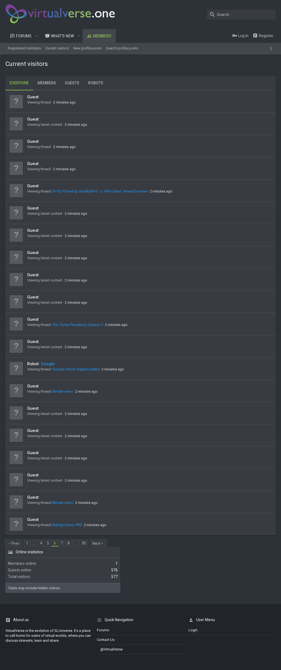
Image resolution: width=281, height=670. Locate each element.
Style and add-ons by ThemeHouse (35, 652)
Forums (103, 583)
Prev (16, 543)
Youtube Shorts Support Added (75, 369)
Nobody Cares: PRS (67, 525)
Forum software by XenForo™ (49, 642)
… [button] (34, 543)
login (193, 583)
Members (47, 83)
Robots (95, 83)
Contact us (105, 593)
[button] (37, 36)
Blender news (62, 391)
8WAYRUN (77, 657)
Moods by (41, 647)
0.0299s (82, 662)
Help (256, 628)
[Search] (241, 14)
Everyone (19, 83)
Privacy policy (238, 628)
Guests (72, 83)
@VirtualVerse (110, 603)
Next (97, 543)
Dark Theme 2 (18, 628)
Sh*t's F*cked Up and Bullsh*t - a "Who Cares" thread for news (100, 191)
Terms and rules (212, 628)
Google (48, 363)
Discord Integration (20, 657)
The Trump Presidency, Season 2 (77, 325)
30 (84, 543)
